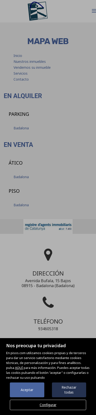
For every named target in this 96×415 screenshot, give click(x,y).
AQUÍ (19, 367)
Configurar (48, 404)
